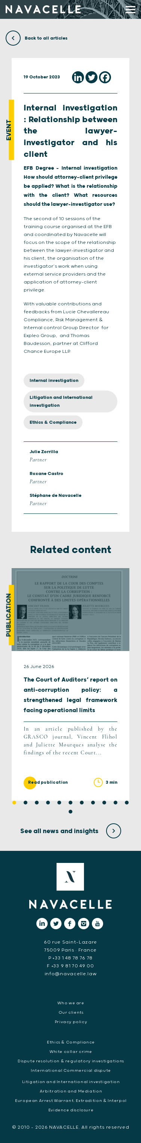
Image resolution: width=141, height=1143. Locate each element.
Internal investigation (54, 380)
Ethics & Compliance (53, 422)
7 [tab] (82, 802)
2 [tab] (25, 802)
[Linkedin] (78, 77)
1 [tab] (14, 802)
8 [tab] (93, 802)
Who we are (70, 1003)
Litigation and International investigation (61, 401)
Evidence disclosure (71, 1110)
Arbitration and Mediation (71, 1091)
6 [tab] (70, 802)
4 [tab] (48, 802)
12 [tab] (70, 811)
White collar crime (71, 1052)
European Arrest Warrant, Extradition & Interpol (71, 1101)
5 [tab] (59, 802)
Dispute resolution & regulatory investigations (71, 1061)
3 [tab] (36, 802)
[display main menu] (130, 9)
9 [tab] (104, 802)
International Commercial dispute (71, 1070)
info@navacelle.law (71, 974)
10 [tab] (115, 802)
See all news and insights (70, 831)
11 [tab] (126, 802)
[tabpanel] (70, 684)
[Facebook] (105, 77)
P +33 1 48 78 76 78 (70, 958)
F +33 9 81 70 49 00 (70, 966)
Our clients (71, 1012)
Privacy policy (71, 1022)
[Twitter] (92, 77)
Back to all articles (37, 38)
